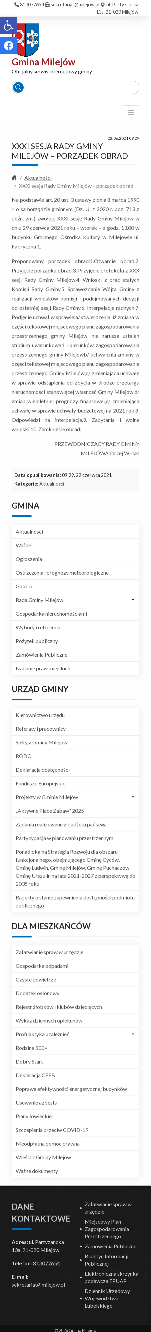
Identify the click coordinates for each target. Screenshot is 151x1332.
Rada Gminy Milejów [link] (39, 600)
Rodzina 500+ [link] (32, 1048)
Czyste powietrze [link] (36, 979)
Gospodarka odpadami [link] (42, 965)
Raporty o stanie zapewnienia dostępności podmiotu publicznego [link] (75, 901)
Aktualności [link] (38, 177)
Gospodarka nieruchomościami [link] (51, 613)
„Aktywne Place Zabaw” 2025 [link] (50, 810)
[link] (8, 25)
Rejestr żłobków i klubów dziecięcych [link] (59, 1007)
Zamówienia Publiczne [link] (41, 654)
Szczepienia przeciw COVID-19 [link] (52, 1130)
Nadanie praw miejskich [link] (43, 668)
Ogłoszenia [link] (29, 559)
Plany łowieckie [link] (34, 1116)
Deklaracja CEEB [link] (35, 1075)
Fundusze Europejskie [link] (40, 783)
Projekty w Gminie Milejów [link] (47, 797)
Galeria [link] (24, 586)
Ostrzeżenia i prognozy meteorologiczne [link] (62, 572)
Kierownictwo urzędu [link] (40, 715)
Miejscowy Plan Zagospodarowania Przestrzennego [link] (107, 1228)
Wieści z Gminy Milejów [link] (43, 1157)
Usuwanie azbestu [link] (36, 1102)
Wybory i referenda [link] (38, 627)
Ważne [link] (23, 545)
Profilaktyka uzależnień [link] (43, 1034)
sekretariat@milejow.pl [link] (75, 4)
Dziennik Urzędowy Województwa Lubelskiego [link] (107, 1298)
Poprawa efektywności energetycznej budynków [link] (71, 1089)
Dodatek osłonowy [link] (37, 993)
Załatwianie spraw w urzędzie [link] (49, 952)
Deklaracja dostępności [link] (43, 769)
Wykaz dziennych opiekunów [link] (49, 1020)
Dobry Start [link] (29, 1061)
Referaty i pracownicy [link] (41, 728)
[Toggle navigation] (131, 112)
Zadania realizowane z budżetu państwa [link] (61, 824)
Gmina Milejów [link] (43, 61)
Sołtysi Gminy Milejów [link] (41, 742)
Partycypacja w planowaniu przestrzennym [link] (64, 838)
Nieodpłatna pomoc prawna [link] (48, 1143)
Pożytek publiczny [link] (37, 641)
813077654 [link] (32, 4)
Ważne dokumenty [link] (37, 1171)
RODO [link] (24, 756)
